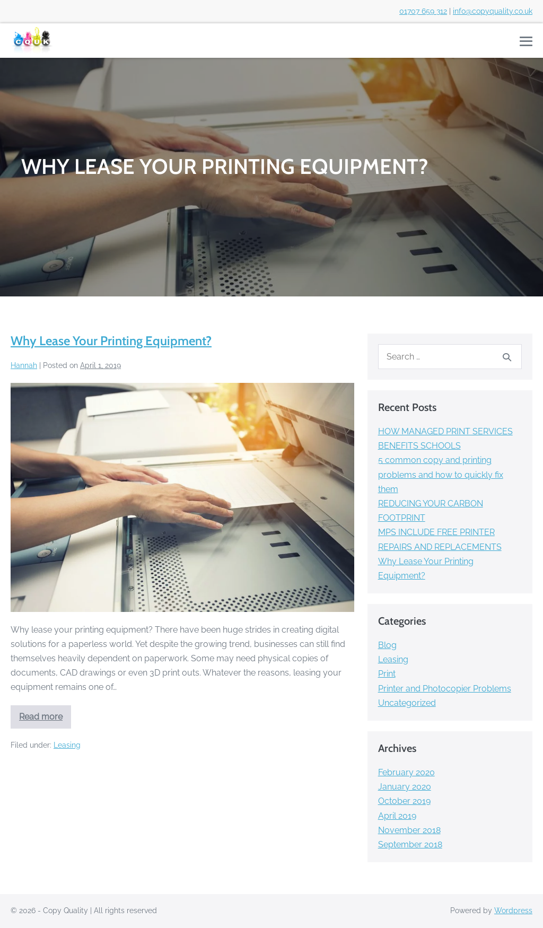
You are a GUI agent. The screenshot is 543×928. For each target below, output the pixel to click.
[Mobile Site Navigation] (526, 41)
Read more (45, 720)
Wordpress (513, 910)
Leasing (67, 745)
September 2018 (410, 844)
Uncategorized (407, 703)
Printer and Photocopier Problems (444, 689)
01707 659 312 (423, 11)
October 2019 (404, 801)
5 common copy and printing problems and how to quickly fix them (440, 474)
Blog (387, 645)
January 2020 (404, 787)
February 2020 (406, 772)
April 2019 (397, 816)
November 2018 (409, 830)
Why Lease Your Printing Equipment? (111, 340)
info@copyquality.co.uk (492, 11)
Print (387, 674)
